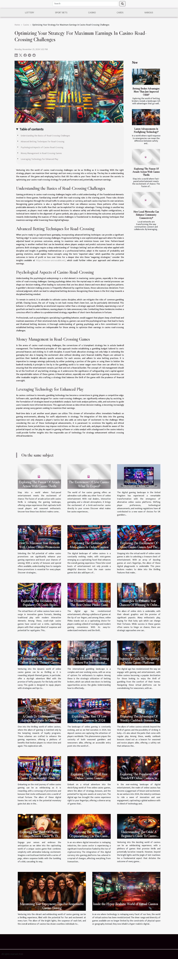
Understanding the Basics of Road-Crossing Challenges (45, 136)
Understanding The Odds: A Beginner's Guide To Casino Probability (138, 836)
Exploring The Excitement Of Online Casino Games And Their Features (138, 547)
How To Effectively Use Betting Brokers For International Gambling (89, 663)
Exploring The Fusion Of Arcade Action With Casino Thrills (146, 171)
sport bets (61, 13)
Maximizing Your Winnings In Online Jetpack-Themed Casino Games (39, 663)
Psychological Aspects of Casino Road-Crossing (42, 147)
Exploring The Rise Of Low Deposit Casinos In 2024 (89, 718)
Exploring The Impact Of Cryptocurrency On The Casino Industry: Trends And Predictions (89, 836)
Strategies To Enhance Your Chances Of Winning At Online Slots (139, 605)
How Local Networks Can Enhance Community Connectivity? (146, 214)
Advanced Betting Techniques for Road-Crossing (42, 141)
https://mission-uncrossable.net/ (51, 260)
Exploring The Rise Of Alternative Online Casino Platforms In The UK (138, 486)
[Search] (85, 3)
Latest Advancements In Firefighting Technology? (146, 130)
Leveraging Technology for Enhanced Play (39, 159)
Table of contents (31, 129)
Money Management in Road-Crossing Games (41, 153)
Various (148, 13)
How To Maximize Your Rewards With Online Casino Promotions (39, 545)
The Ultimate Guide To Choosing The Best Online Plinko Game (89, 603)
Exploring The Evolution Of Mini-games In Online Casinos (89, 545)
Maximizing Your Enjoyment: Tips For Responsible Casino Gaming (52, 906)
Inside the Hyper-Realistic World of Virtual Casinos (125, 904)
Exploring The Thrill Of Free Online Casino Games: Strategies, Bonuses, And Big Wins (89, 780)
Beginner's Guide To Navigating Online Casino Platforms (139, 661)
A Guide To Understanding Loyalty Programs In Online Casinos (39, 720)
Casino (92, 13)
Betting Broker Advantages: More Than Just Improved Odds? (146, 91)
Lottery (29, 13)
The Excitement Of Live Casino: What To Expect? (89, 484)
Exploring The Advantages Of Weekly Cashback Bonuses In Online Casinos (139, 720)
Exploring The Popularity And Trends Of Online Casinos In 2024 (139, 778)
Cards (120, 13)
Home (17, 25)
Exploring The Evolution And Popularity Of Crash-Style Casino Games (39, 605)
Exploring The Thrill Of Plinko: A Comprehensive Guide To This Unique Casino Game (39, 836)
